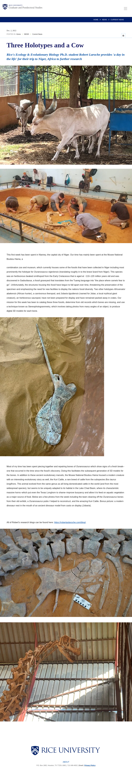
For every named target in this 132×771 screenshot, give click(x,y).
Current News (117, 20)
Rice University (15, 5)
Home (96, 20)
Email (81, 765)
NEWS (104, 20)
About (66, 762)
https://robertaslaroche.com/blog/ (70, 522)
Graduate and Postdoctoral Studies (25, 7)
